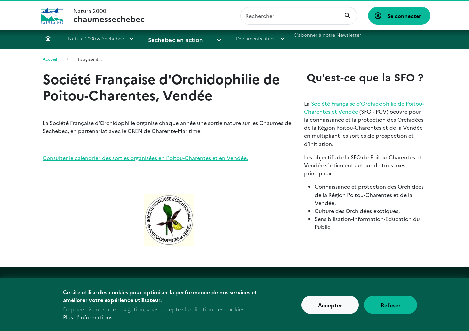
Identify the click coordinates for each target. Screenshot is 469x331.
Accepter (330, 309)
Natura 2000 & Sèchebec (96, 38)
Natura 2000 (109, 16)
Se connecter (404, 15)
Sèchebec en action (170, 38)
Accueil (48, 38)
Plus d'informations (87, 321)
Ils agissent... (90, 59)
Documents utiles (237, 38)
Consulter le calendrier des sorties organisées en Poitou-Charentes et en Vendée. (145, 157)
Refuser (391, 309)
